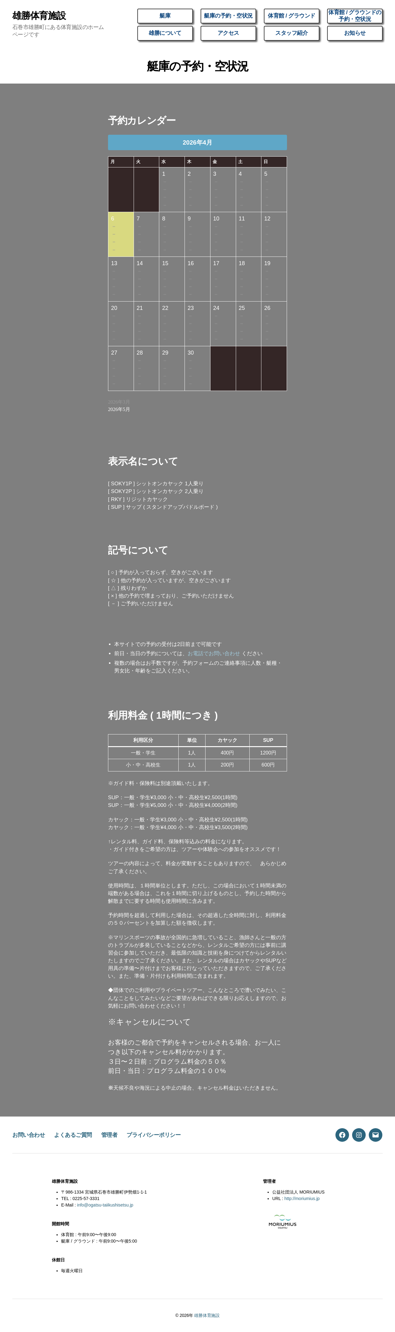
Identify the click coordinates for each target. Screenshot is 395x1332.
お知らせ (355, 33)
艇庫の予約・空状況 (228, 16)
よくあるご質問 (73, 1135)
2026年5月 (119, 409)
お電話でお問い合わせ (214, 653)
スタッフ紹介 (291, 33)
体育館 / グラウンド (291, 16)
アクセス (228, 33)
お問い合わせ (28, 1135)
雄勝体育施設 (39, 15)
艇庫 (165, 16)
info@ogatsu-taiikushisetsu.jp (105, 1204)
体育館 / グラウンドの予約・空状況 (354, 15)
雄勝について (165, 33)
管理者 (109, 1135)
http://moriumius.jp (301, 1198)
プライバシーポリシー (154, 1135)
